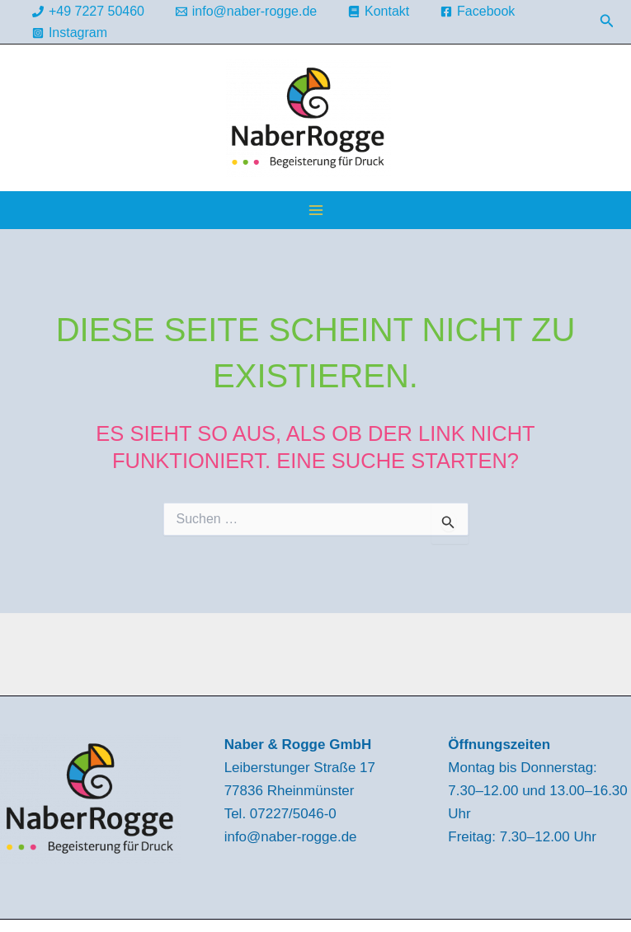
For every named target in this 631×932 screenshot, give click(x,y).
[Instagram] (70, 33)
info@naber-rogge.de (290, 837)
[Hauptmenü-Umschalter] (316, 210)
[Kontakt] (379, 11)
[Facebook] (478, 11)
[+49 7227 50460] (88, 11)
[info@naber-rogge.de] (246, 11)
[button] (607, 21)
